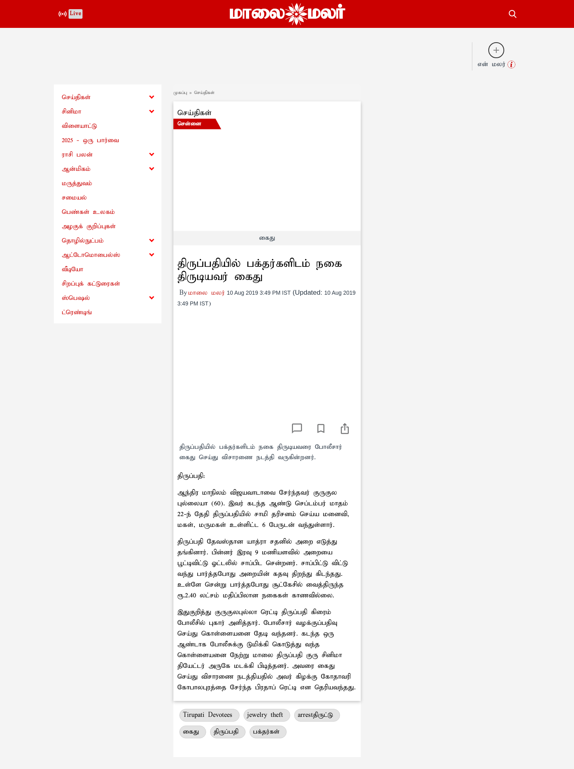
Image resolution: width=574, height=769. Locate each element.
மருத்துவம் (77, 183)
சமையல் (74, 198)
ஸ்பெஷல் (76, 298)
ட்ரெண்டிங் (77, 312)
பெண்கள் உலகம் (88, 212)
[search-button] (513, 13)
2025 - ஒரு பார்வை (90, 140)
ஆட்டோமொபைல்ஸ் (91, 255)
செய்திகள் (76, 97)
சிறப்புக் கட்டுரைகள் (91, 284)
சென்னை (189, 123)
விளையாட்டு (79, 126)
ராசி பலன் (77, 154)
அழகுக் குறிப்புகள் (89, 226)
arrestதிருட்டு (317, 715)
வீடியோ (72, 269)
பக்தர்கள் (268, 732)
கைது (192, 732)
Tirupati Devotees (209, 715)
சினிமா (71, 111)
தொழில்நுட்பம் (83, 241)
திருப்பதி (228, 732)
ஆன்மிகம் (76, 169)
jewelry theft (267, 715)
